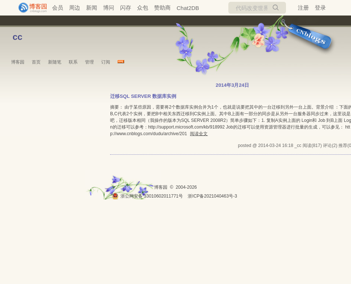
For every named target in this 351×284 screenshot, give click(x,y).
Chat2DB (188, 8)
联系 (73, 62)
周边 (74, 7)
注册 (303, 7)
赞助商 (162, 7)
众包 (142, 7)
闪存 (125, 7)
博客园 (17, 62)
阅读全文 (199, 133)
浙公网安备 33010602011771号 (147, 196)
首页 (36, 62)
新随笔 (54, 62)
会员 (57, 7)
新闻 (91, 7)
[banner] (29, 8)
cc (18, 37)
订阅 (105, 62)
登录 (320, 7)
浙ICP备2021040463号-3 (212, 196)
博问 (108, 7)
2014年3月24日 (232, 85)
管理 (89, 62)
